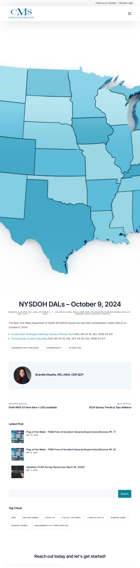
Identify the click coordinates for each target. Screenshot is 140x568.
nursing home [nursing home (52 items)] (118, 518)
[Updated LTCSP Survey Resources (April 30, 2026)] (17, 472)
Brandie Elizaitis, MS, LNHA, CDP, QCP (24, 313)
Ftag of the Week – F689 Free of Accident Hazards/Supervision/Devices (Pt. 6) (71, 449)
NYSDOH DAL (75, 348)
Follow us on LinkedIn (106, 3)
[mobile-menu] (126, 14)
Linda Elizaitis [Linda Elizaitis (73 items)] (96, 518)
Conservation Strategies (25, 348)
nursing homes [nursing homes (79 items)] (19, 525)
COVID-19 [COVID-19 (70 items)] (50, 518)
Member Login (126, 3)
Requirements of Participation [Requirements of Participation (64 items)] (51, 525)
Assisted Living (63, 312)
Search (124, 493)
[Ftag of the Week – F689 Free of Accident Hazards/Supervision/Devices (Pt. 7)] (17, 436)
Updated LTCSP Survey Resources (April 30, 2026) (55, 467)
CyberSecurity (54, 348)
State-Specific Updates (97, 314)
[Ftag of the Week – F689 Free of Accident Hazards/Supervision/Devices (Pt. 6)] (17, 454)
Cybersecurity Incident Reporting (29, 338)
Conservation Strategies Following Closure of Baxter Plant (42, 334)
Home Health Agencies (91, 312)
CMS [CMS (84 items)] (13, 518)
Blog (75, 312)
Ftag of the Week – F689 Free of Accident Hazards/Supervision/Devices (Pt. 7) (71, 431)
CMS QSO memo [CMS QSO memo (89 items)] (30, 518)
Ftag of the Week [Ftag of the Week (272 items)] (71, 518)
